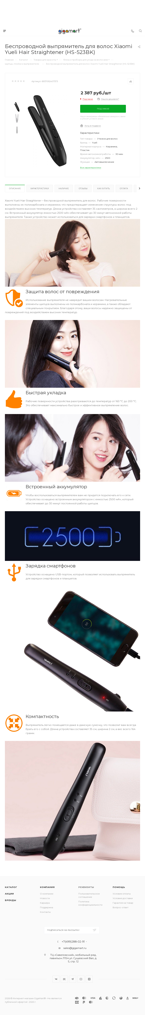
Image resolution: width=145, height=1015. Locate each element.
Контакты (45, 912)
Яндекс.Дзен (89, 979)
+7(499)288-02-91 (73, 941)
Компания (47, 887)
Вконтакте (55, 979)
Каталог (11, 887)
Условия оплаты (122, 893)
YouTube (80, 979)
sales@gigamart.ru (74, 948)
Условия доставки (123, 898)
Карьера (45, 903)
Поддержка (46, 907)
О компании (46, 893)
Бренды (10, 900)
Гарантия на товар (123, 903)
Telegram (72, 979)
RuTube (64, 979)
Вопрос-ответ (121, 907)
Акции (9, 893)
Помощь (119, 887)
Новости (45, 898)
